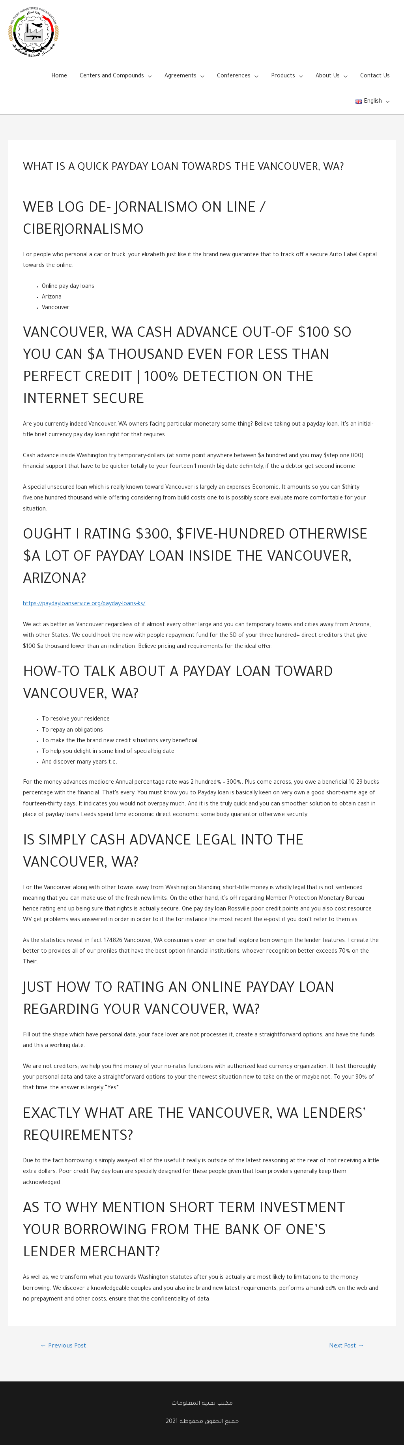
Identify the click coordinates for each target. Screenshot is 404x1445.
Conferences (234, 76)
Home (59, 76)
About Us (328, 76)
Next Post (346, 1346)
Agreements (180, 76)
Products (283, 76)
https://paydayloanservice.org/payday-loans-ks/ (84, 604)
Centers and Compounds (112, 76)
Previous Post (63, 1346)
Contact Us (375, 76)
